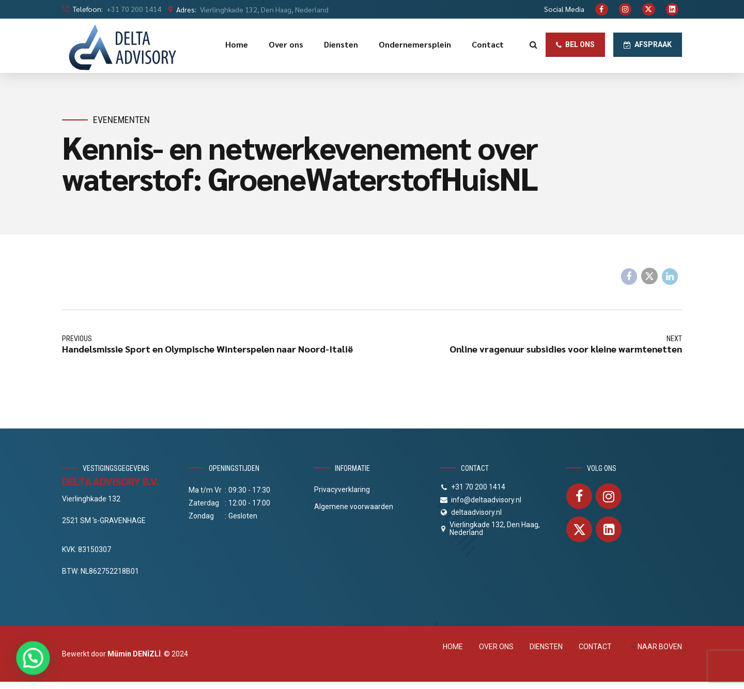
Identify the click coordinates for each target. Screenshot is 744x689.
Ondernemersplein (415, 44)
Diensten (341, 44)
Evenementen (121, 119)
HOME (453, 646)
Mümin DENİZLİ (134, 654)
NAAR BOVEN (660, 646)
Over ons (286, 44)
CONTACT (595, 646)
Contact (488, 44)
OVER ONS (496, 646)
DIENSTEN (546, 646)
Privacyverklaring (342, 489)
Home (236, 44)
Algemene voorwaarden (353, 506)
